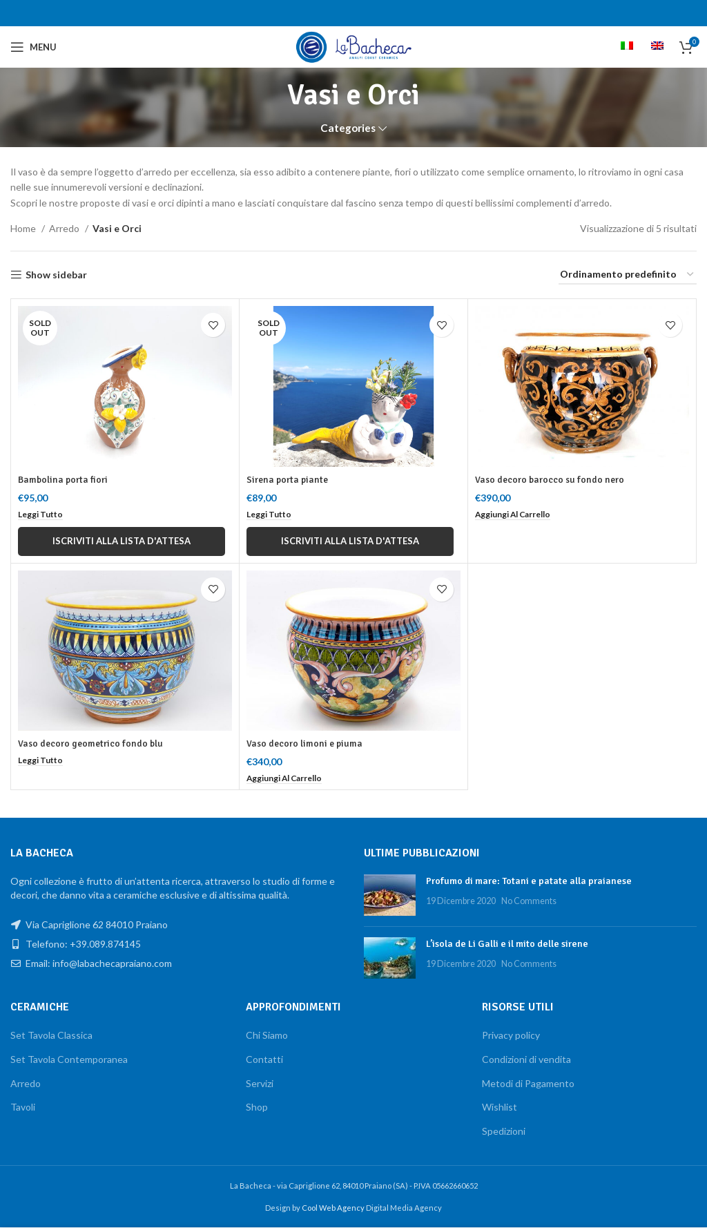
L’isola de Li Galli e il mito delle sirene (507, 944)
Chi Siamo (267, 1036)
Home (24, 228)
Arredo (65, 228)
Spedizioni (503, 1131)
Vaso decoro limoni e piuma (305, 744)
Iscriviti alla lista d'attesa (121, 540)
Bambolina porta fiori (63, 480)
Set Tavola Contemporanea (69, 1060)
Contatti (264, 1060)
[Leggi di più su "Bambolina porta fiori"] (42, 514)
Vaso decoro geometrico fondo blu (91, 744)
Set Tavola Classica (51, 1036)
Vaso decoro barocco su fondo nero (550, 480)
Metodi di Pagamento (528, 1083)
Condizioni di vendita (526, 1060)
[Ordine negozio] (628, 275)
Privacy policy (511, 1036)
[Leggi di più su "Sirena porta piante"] (270, 514)
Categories (348, 128)
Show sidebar (56, 274)
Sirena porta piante (288, 480)
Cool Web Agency (334, 1208)
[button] (516, 514)
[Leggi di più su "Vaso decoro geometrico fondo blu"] (42, 761)
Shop (257, 1107)
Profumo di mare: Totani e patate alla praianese (529, 882)
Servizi (259, 1083)
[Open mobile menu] (33, 47)
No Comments (528, 901)
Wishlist (499, 1107)
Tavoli (22, 1107)
